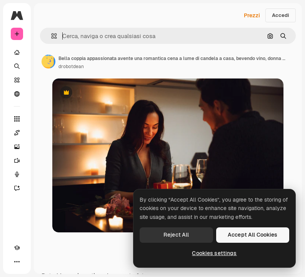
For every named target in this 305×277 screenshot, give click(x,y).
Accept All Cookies (253, 234)
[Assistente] (17, 188)
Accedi (280, 15)
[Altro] (17, 261)
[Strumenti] (17, 119)
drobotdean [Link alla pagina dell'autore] (71, 66)
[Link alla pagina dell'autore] (48, 61)
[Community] (17, 94)
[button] (51, 36)
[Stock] (17, 80)
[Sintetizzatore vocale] (17, 174)
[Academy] (17, 248)
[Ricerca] (17, 66)
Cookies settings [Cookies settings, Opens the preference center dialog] (214, 253)
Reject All (176, 234)
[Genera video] (17, 160)
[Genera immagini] (17, 146)
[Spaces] (17, 133)
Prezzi (252, 15)
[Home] (17, 52)
